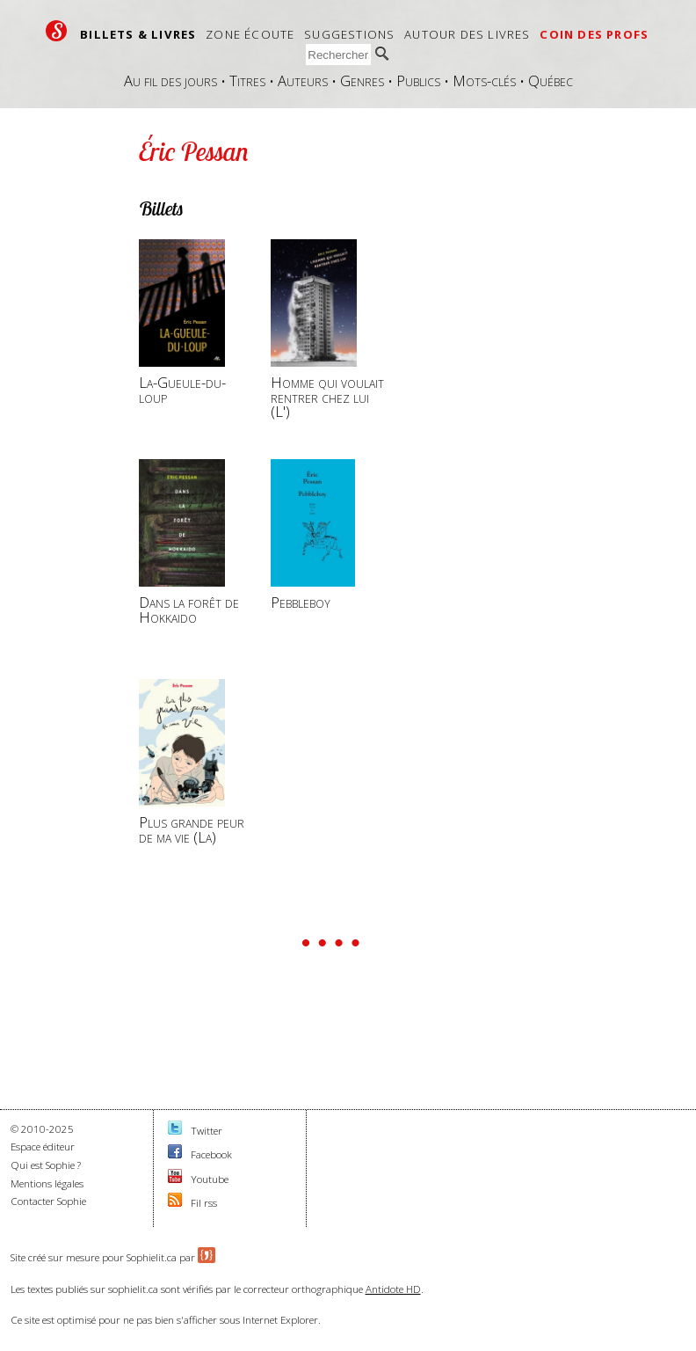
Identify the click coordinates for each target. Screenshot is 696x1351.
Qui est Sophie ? (46, 1165)
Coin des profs (594, 34)
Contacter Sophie (48, 1201)
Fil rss (204, 1202)
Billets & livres (138, 34)
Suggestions (349, 34)
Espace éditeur (43, 1146)
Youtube (209, 1179)
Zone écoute (250, 34)
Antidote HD (393, 1289)
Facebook (211, 1154)
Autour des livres (467, 34)
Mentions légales (47, 1183)
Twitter (206, 1130)
